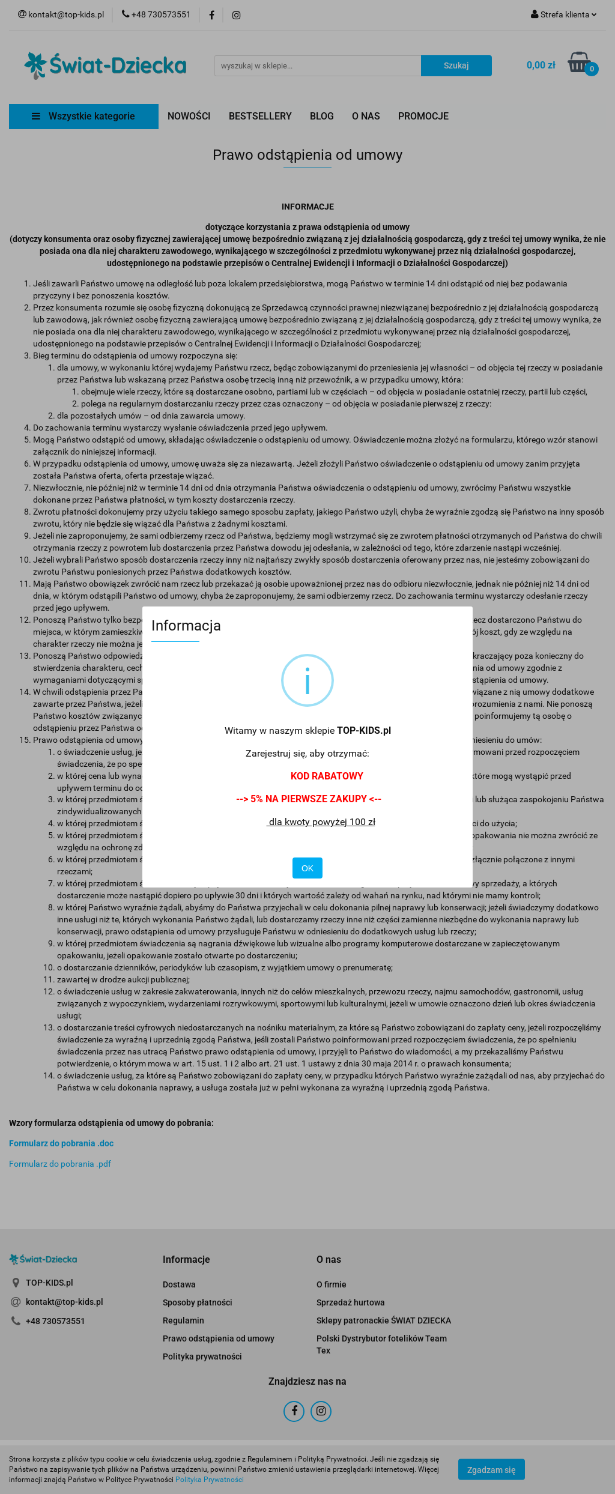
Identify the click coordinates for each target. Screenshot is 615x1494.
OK (307, 868)
